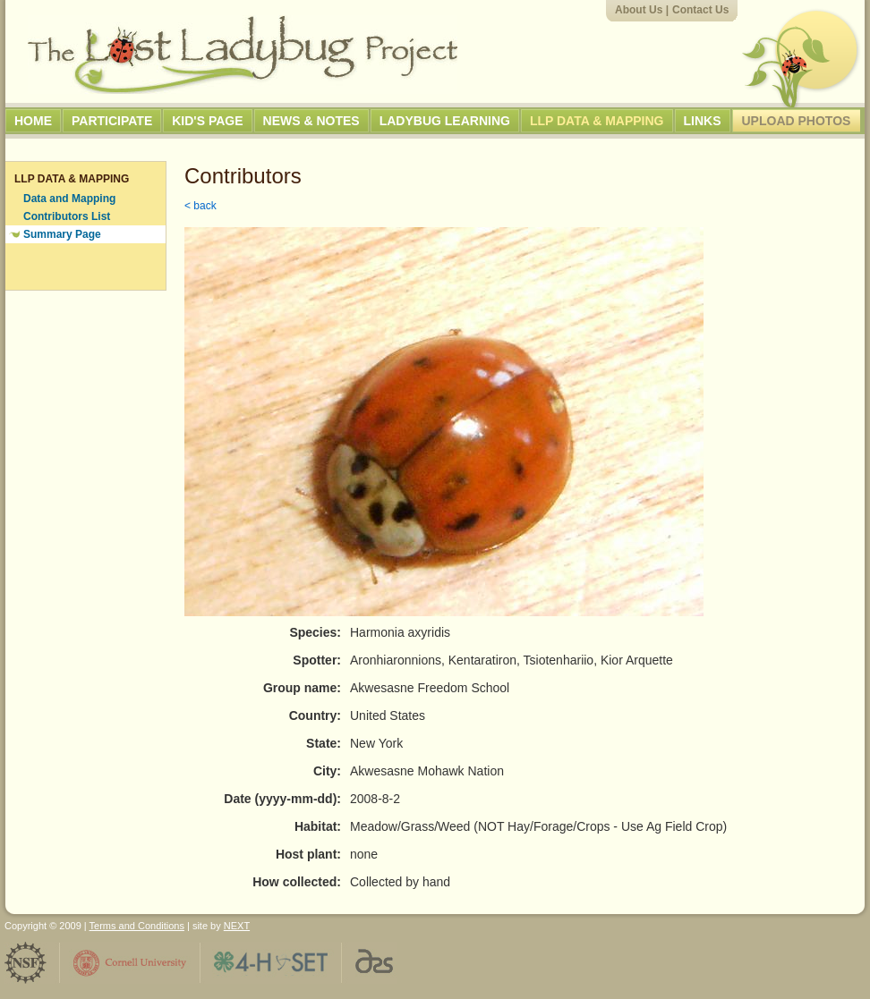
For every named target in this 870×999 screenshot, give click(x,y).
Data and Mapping (69, 198)
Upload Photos (796, 121)
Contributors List (66, 216)
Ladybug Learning (445, 121)
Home (33, 121)
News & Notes (311, 121)
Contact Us (700, 10)
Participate (112, 121)
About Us (638, 10)
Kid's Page (207, 121)
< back (200, 205)
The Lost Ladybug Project (242, 54)
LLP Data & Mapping (597, 121)
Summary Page (62, 234)
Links (702, 121)
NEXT (237, 925)
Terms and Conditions (137, 925)
